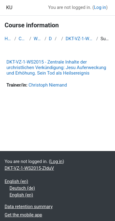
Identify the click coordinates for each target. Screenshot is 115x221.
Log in (100, 7)
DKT (50, 38)
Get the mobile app (23, 215)
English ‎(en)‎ (16, 181)
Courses (23, 38)
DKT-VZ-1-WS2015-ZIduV (80, 38)
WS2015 (38, 38)
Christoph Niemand (48, 85)
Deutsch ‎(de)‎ (22, 188)
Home (8, 38)
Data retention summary (29, 206)
